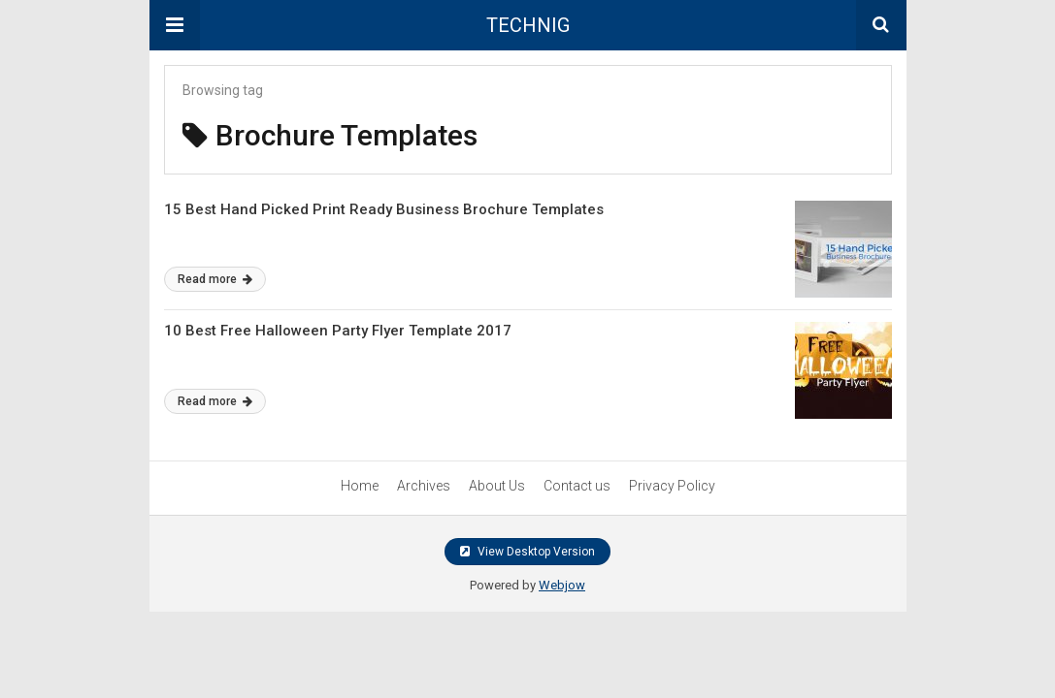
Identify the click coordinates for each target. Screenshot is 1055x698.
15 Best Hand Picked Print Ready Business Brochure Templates (384, 209)
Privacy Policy (672, 485)
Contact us (577, 485)
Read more (215, 279)
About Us (497, 485)
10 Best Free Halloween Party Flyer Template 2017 (337, 330)
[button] (174, 25)
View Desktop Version (527, 551)
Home (360, 485)
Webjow (562, 585)
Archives (423, 485)
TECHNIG (528, 25)
